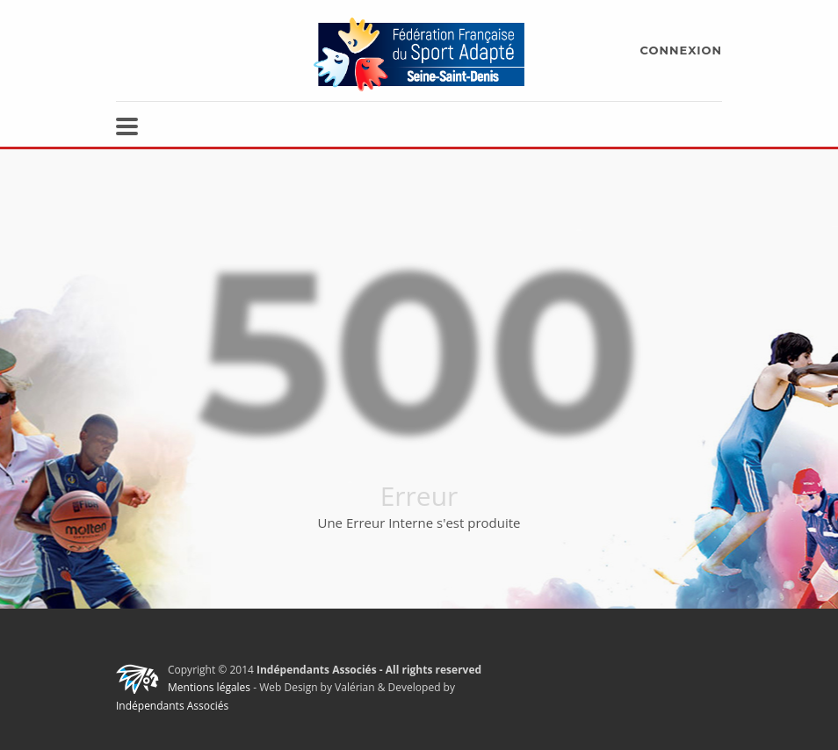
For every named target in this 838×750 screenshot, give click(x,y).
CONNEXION (681, 50)
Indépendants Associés (172, 705)
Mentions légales (209, 687)
